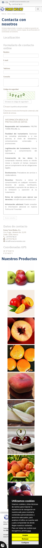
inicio (9, 13)
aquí (29, 531)
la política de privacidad (19, 107)
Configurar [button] (25, 543)
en (6, 2)
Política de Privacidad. (13, 209)
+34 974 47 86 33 (11, 237)
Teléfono (6, 68)
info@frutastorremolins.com (19, 2)
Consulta (6, 77)
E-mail (5, 60)
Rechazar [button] (25, 539)
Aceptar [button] (25, 535)
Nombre (6, 52)
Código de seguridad (10, 89)
